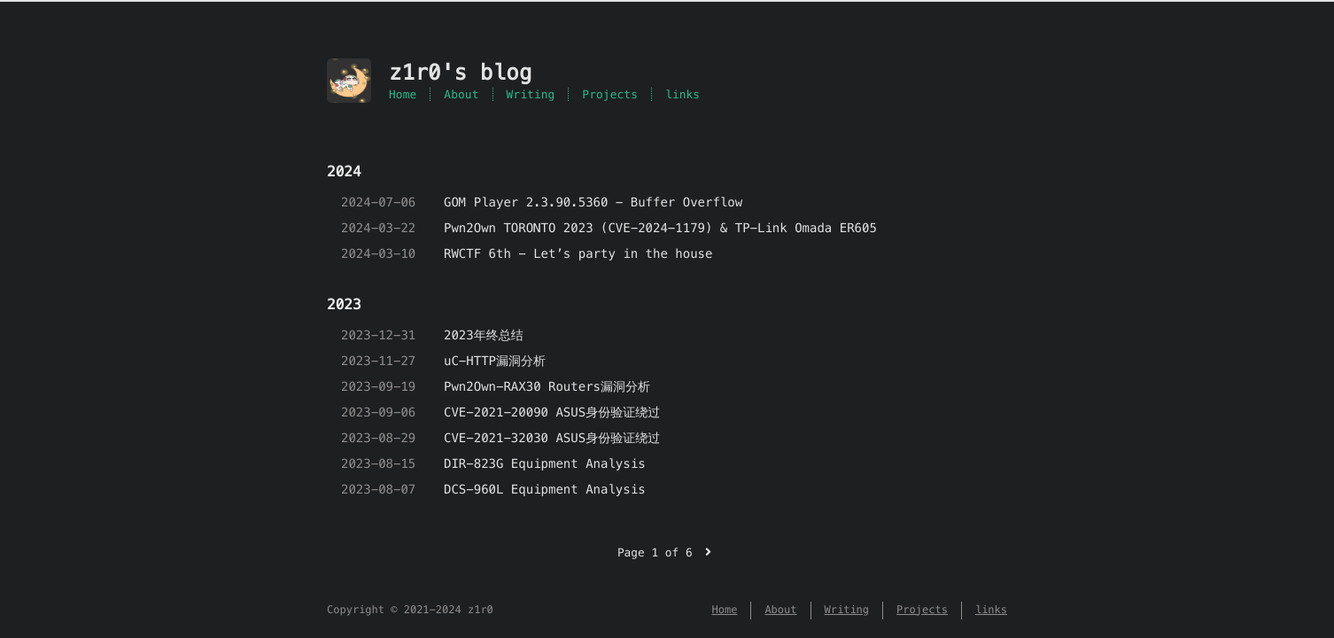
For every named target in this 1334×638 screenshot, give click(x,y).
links (682, 94)
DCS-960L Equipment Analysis (545, 489)
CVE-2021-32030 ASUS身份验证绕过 (552, 438)
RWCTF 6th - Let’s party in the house (578, 253)
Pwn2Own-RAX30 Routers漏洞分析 (547, 386)
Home (402, 94)
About (461, 94)
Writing (531, 94)
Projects (610, 94)
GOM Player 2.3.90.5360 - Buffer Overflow (593, 202)
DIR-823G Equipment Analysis (545, 463)
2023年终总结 (484, 335)
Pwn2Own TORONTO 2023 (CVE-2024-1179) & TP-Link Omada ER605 (660, 228)
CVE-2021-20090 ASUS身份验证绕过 (552, 412)
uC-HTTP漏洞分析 (495, 361)
